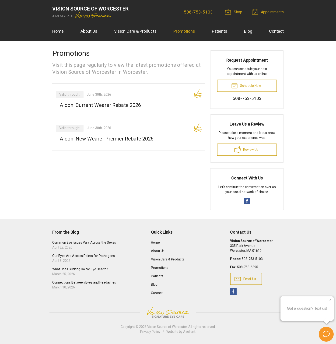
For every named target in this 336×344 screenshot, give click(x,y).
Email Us (245, 278)
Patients (219, 31)
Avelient (189, 331)
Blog (248, 31)
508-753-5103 (198, 12)
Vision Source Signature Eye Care (168, 312)
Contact (276, 31)
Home (58, 31)
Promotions (184, 31)
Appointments (268, 11)
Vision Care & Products (135, 31)
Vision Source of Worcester (167, 327)
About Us (88, 31)
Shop (234, 11)
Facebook (247, 201)
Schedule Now (246, 85)
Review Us (246, 149)
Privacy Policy (150, 331)
